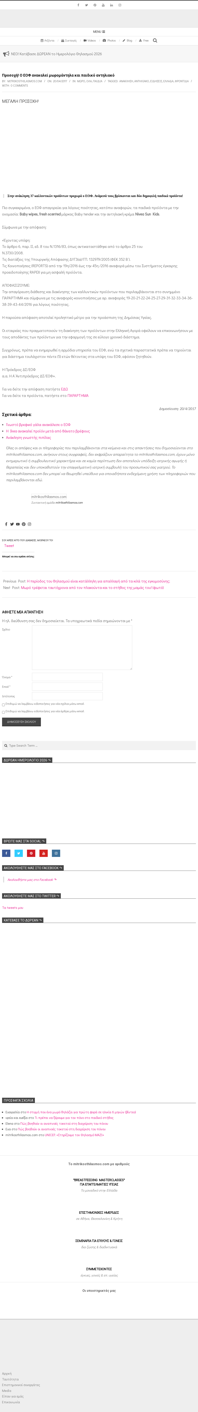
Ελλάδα (168, 81)
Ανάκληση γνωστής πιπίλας (28, 437)
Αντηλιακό (141, 81)
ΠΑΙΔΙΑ (97, 81)
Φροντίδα (182, 81)
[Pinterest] (24, 524)
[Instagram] (29, 524)
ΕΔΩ (64, 389)
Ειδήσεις (156, 81)
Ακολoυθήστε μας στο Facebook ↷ (33, 868)
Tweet (9, 545)
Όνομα (7, 677)
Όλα (89, 81)
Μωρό (81, 81)
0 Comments (19, 85)
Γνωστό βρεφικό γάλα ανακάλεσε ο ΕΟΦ (38, 424)
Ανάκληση (126, 81)
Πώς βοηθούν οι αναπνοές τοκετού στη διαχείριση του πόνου (64, 1123)
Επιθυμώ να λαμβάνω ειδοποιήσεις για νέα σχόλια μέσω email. (45, 704)
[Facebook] (6, 524)
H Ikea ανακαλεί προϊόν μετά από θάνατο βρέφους (48, 430)
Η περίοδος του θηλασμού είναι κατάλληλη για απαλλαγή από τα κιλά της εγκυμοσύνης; (98, 581)
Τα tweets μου (12, 907)
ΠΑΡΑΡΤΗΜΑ (78, 395)
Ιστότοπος (8, 696)
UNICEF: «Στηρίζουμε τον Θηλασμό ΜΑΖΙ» (74, 1135)
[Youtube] (18, 524)
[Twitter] (12, 524)
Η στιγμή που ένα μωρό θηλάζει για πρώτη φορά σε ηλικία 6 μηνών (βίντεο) (81, 1112)
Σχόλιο (6, 629)
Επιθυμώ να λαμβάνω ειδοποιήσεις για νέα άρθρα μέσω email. (45, 711)
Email (6, 687)
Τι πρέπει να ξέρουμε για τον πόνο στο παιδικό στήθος (74, 1117)
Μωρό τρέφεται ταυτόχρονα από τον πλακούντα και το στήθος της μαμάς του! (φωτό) (92, 587)
